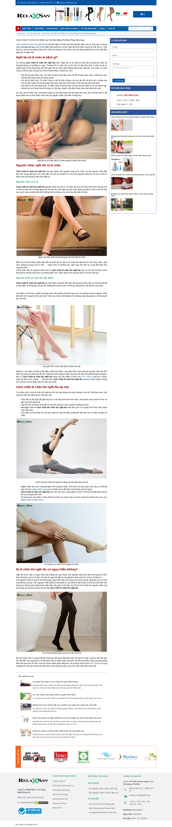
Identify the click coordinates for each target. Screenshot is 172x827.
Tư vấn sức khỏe (33, 33)
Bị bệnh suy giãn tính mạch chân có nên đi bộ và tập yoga (132, 195)
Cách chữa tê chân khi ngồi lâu (30, 44)
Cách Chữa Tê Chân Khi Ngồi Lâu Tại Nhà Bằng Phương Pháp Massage (69, 33)
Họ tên (114, 47)
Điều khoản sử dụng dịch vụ (63, 786)
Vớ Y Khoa (95, 663)
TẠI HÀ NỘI (93, 799)
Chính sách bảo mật (60, 799)
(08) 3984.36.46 (131, 95)
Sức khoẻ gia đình (69, 29)
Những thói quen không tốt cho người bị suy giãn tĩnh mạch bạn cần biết (65, 705)
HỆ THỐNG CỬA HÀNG (98, 776)
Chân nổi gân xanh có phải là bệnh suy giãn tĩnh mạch (133, 117)
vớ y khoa (87, 377)
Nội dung (115, 64)
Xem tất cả (57, 808)
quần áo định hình (34, 500)
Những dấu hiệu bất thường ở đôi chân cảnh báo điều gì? (132, 137)
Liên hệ (111, 29)
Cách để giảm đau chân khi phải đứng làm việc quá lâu (133, 175)
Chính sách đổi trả (59, 803)
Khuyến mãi (52, 29)
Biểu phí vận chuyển (60, 794)
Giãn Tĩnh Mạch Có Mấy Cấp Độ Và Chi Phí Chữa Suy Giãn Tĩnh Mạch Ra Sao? (67, 718)
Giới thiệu (26, 29)
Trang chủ (21, 33)
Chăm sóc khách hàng (64, 776)
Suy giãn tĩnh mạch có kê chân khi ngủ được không (55, 682)
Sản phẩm (39, 29)
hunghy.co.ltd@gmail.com (68, 3)
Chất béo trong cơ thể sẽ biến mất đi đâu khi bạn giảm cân (58, 731)
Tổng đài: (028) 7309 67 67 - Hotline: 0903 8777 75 (37, 3)
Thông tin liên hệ (59, 781)
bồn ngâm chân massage (39, 489)
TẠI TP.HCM (93, 783)
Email (114, 55)
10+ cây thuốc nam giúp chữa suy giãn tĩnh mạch (54, 695)
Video (102, 29)
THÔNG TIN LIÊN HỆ (132, 776)
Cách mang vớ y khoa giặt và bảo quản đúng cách (131, 155)
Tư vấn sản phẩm (88, 29)
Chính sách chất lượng (61, 790)
